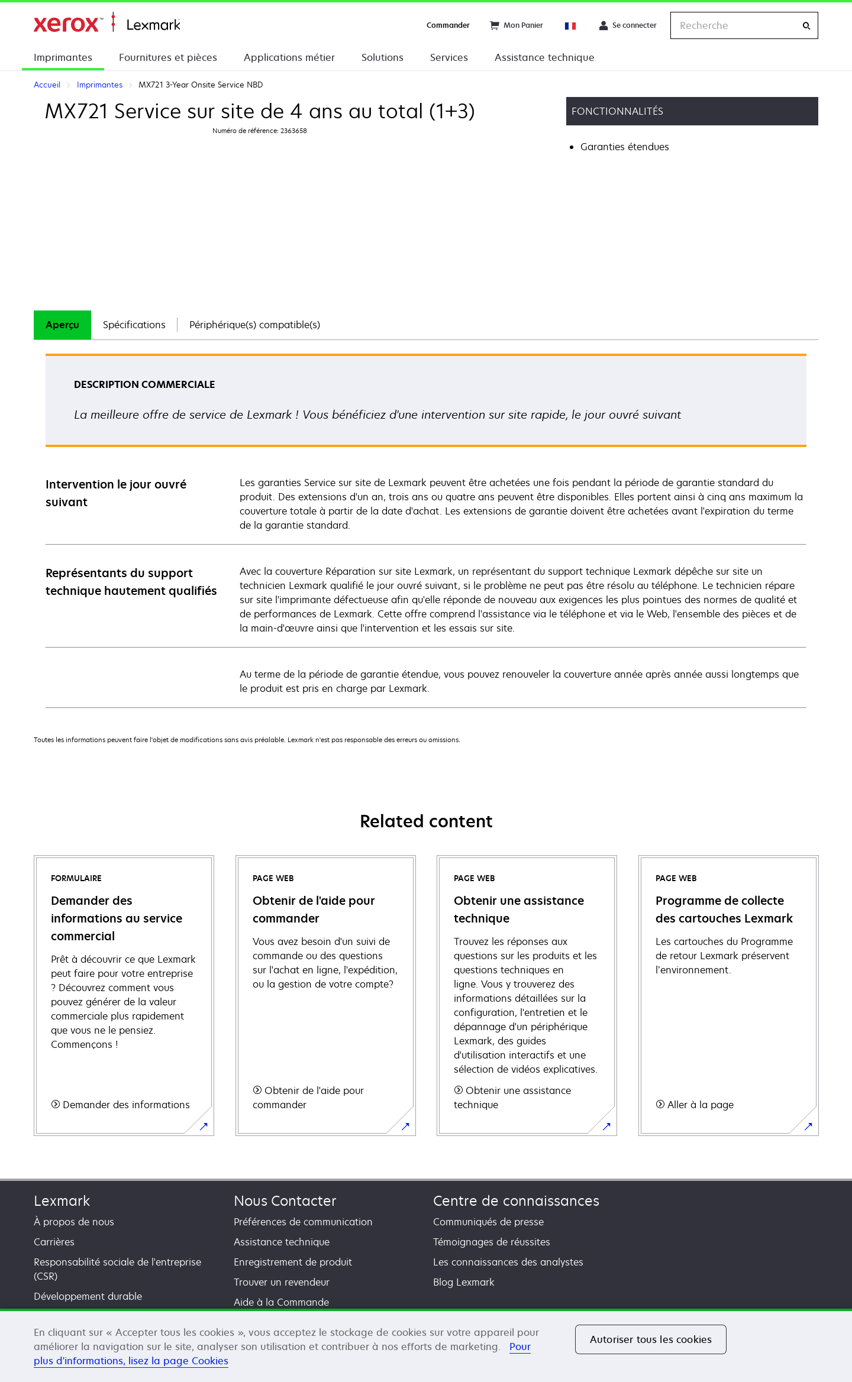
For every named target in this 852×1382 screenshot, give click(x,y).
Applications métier (289, 57)
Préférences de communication (303, 1221)
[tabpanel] (426, 530)
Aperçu (62, 324)
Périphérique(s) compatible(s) (254, 324)
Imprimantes (63, 57)
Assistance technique (545, 57)
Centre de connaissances (516, 1201)
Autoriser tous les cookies (651, 1339)
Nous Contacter (285, 1201)
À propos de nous (74, 1221)
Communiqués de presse (488, 1221)
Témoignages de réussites (491, 1241)
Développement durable (88, 1296)
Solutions (383, 57)
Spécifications (134, 324)
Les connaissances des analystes (508, 1261)
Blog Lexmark (464, 1282)
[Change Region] (571, 25)
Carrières (54, 1241)
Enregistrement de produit (293, 1261)
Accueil (107, 22)
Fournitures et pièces (168, 57)
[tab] (62, 324)
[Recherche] (806, 25)
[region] (426, 1345)
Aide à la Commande (281, 1302)
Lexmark (62, 1201)
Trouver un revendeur (282, 1282)
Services (449, 57)
